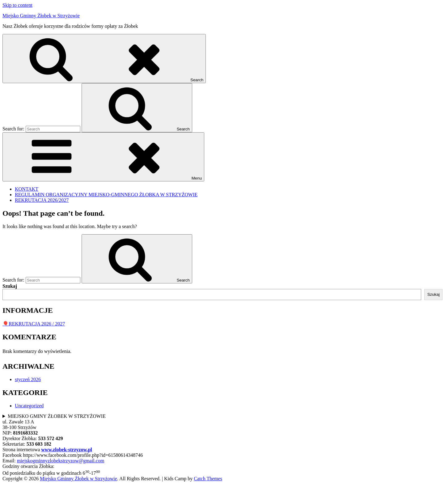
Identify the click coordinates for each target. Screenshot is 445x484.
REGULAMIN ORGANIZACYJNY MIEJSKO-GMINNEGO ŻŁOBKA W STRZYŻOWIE (106, 194)
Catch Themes (208, 478)
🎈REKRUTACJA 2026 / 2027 (33, 323)
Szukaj (9, 286)
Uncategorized (29, 405)
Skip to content (17, 5)
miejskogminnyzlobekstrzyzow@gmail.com (60, 460)
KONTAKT (26, 189)
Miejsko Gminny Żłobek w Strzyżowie (41, 15)
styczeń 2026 (28, 379)
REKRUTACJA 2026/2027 (42, 200)
